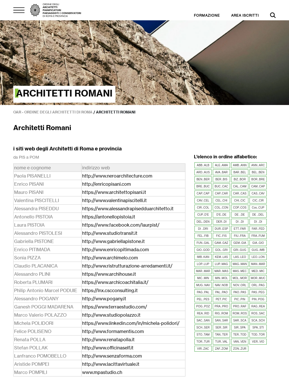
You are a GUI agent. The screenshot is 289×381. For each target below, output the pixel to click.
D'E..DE (221, 214)
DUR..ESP (221, 228)
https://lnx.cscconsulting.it (110, 290)
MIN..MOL (221, 278)
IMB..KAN (203, 257)
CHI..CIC (239, 200)
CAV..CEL (203, 200)
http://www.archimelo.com (110, 257)
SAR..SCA (239, 320)
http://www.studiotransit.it (109, 233)
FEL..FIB (203, 235)
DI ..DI (240, 221)
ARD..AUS (203, 172)
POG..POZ (203, 306)
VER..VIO (258, 341)
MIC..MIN (203, 278)
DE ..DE (240, 214)
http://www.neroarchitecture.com (117, 176)
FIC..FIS (221, 235)
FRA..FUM (258, 235)
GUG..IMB (257, 249)
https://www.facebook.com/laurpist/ (120, 225)
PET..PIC (221, 299)
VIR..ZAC (203, 348)
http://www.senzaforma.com (112, 356)
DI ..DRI (203, 228)
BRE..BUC (203, 186)
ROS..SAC (258, 313)
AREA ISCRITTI (245, 15)
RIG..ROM (221, 313)
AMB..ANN (239, 165)
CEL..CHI (221, 200)
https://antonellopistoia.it (108, 217)
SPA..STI (258, 327)
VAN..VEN (239, 341)
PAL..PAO (221, 292)
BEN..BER (203, 179)
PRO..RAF (239, 306)
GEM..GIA (239, 242)
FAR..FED (258, 228)
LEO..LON (257, 257)
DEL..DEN (202, 221)
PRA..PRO (221, 306)
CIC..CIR (258, 200)
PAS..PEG (258, 292)
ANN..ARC (258, 165)
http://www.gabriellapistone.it (113, 241)
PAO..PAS (239, 292)
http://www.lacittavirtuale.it (110, 364)
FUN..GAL (202, 242)
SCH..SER (203, 327)
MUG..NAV (203, 285)
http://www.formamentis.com (113, 331)
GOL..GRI (221, 249)
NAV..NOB (221, 285)
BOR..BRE (258, 179)
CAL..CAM (239, 186)
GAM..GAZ (221, 242)
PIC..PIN (239, 299)
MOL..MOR (240, 278)
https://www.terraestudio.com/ (114, 307)
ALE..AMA (221, 165)
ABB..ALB (203, 165)
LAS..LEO (239, 257)
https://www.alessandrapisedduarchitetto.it (128, 208)
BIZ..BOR (240, 179)
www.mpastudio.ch (102, 372)
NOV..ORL (239, 285)
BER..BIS (221, 179)
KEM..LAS (221, 257)
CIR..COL (203, 207)
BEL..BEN (258, 172)
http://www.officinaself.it (107, 348)
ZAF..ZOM (221, 348)
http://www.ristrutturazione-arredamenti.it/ (127, 266)
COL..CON (221, 207)
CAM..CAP (258, 186)
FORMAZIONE (207, 15)
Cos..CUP (258, 207)
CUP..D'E (203, 214)
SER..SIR (221, 327)
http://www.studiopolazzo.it (111, 315)
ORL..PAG (258, 285)
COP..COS (240, 207)
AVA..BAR (221, 172)
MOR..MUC (258, 278)
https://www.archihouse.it (109, 274)
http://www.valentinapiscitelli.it (114, 200)
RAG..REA (258, 306)
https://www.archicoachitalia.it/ (115, 282)
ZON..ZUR (239, 348)
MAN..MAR (258, 264)
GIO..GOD (203, 249)
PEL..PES (203, 299)
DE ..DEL (258, 214)
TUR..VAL (221, 341)
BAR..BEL (239, 172)
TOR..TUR (203, 341)
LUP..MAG (221, 264)
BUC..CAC (221, 186)
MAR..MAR (203, 271)
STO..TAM (202, 334)
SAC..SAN (203, 320)
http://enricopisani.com (106, 184)
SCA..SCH (258, 320)
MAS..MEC (240, 271)
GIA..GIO (258, 242)
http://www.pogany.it (104, 298)
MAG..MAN (240, 264)
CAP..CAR (221, 193)
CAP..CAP (203, 193)
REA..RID (203, 313)
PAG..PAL (203, 292)
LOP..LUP (203, 264)
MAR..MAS (221, 271)
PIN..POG (258, 299)
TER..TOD (239, 334)
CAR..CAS (239, 193)
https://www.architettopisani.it (114, 192)
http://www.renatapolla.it (108, 339)
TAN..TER (221, 334)
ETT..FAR (240, 228)
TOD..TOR (258, 334)
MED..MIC (257, 271)
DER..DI (221, 221)
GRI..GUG (239, 249)
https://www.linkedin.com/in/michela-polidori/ (130, 323)
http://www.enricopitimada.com (115, 249)
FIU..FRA (240, 235)
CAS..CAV (258, 193)
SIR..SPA (240, 327)
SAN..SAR (221, 320)
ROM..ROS (240, 313)
